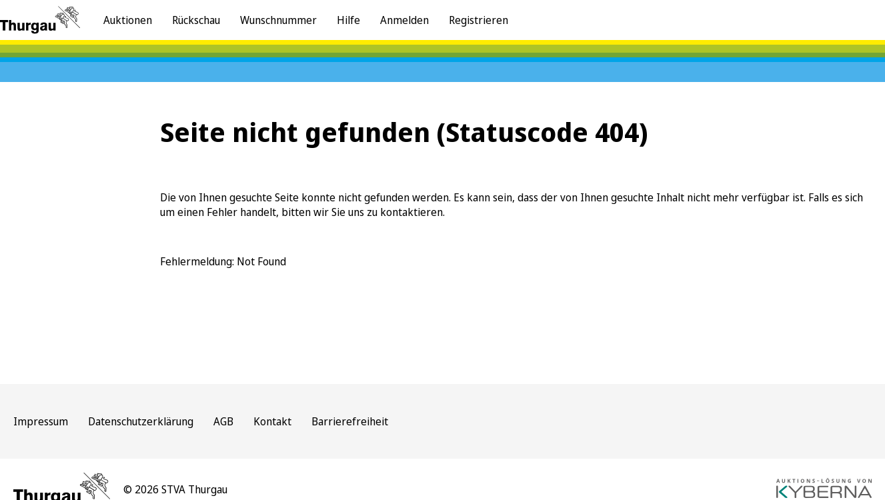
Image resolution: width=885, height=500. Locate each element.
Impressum (40, 421)
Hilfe (348, 20)
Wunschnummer (278, 20)
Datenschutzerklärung (140, 421)
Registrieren (478, 20)
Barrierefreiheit (349, 421)
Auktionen (127, 20)
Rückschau (196, 20)
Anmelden (404, 20)
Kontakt (272, 421)
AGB (223, 421)
